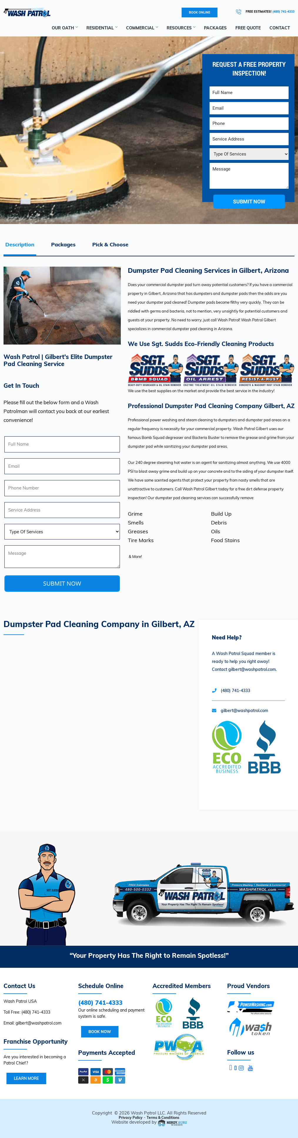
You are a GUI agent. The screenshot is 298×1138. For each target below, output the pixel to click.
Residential (101, 28)
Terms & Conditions (163, 1117)
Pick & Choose (110, 244)
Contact (279, 28)
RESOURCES (181, 28)
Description (19, 244)
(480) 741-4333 (235, 690)
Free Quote (248, 28)
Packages (215, 28)
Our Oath (65, 28)
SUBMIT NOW (62, 583)
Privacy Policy (131, 1117)
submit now (249, 201)
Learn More (26, 1078)
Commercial (142, 28)
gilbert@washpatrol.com (244, 710)
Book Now (99, 1031)
